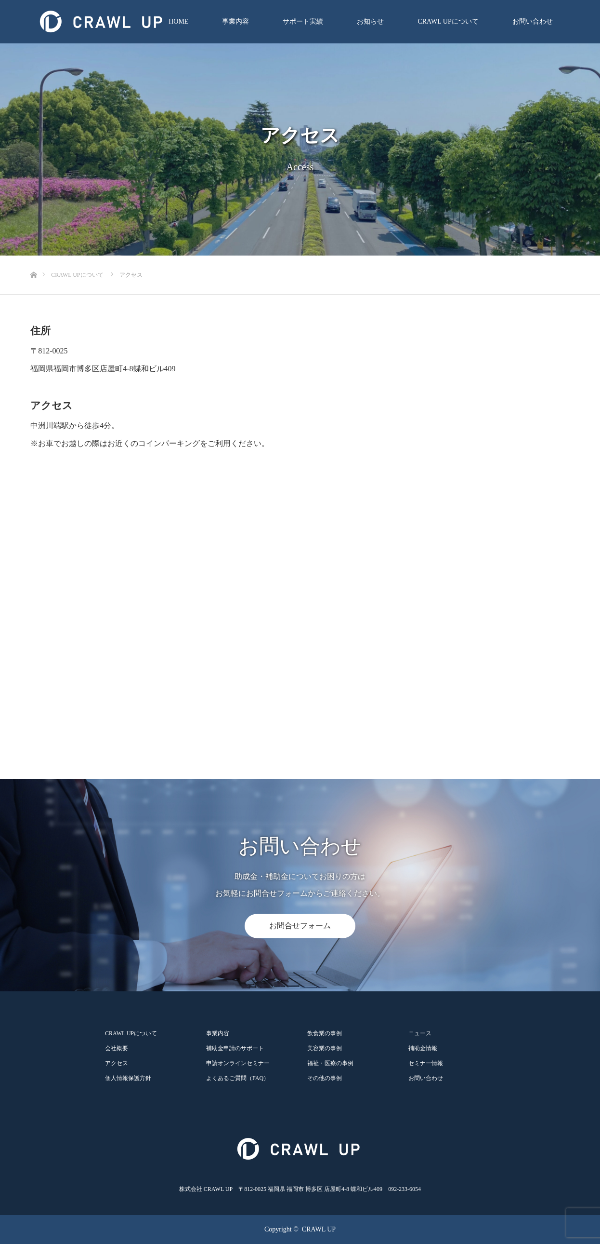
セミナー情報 (425, 1063)
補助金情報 (422, 1048)
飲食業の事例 (324, 1033)
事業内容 (235, 21)
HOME (178, 21)
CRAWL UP (319, 1229)
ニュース (419, 1033)
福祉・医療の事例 (330, 1063)
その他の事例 (324, 1078)
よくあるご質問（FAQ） (237, 1078)
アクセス (116, 1063)
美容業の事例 (324, 1048)
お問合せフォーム (300, 926)
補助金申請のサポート (235, 1048)
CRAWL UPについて (447, 21)
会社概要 (116, 1048)
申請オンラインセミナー (238, 1063)
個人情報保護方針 (128, 1078)
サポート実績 (303, 21)
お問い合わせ (532, 21)
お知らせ (370, 21)
